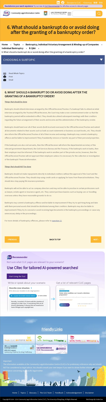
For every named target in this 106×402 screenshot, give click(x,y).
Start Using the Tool (17, 276)
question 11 (57, 220)
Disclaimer (89, 392)
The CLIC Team (46, 392)
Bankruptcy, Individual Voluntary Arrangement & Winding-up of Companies (62, 44)
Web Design (89, 399)
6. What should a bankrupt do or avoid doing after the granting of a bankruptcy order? (43, 51)
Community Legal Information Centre (25, 13)
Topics (16, 44)
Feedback (59, 392)
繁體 (95, 2)
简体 (101, 2)
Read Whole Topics (16, 73)
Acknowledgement (74, 392)
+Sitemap (87, 2)
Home (5, 44)
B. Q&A (32, 48)
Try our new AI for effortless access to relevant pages (46, 6)
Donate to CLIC (74, 2)
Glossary (33, 392)
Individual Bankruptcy (12, 48)
